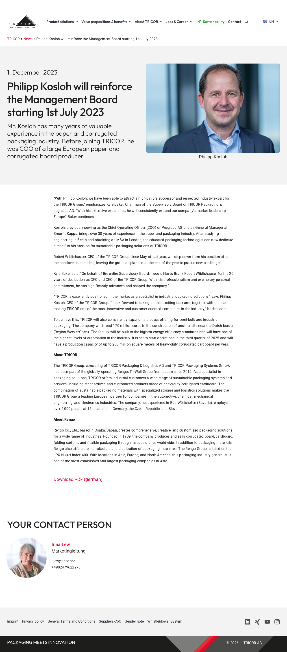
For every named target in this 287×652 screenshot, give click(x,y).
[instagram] (277, 622)
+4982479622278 (66, 567)
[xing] (257, 622)
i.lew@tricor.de (63, 561)
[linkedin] (247, 622)
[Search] (246, 21)
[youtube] (267, 622)
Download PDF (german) (78, 479)
